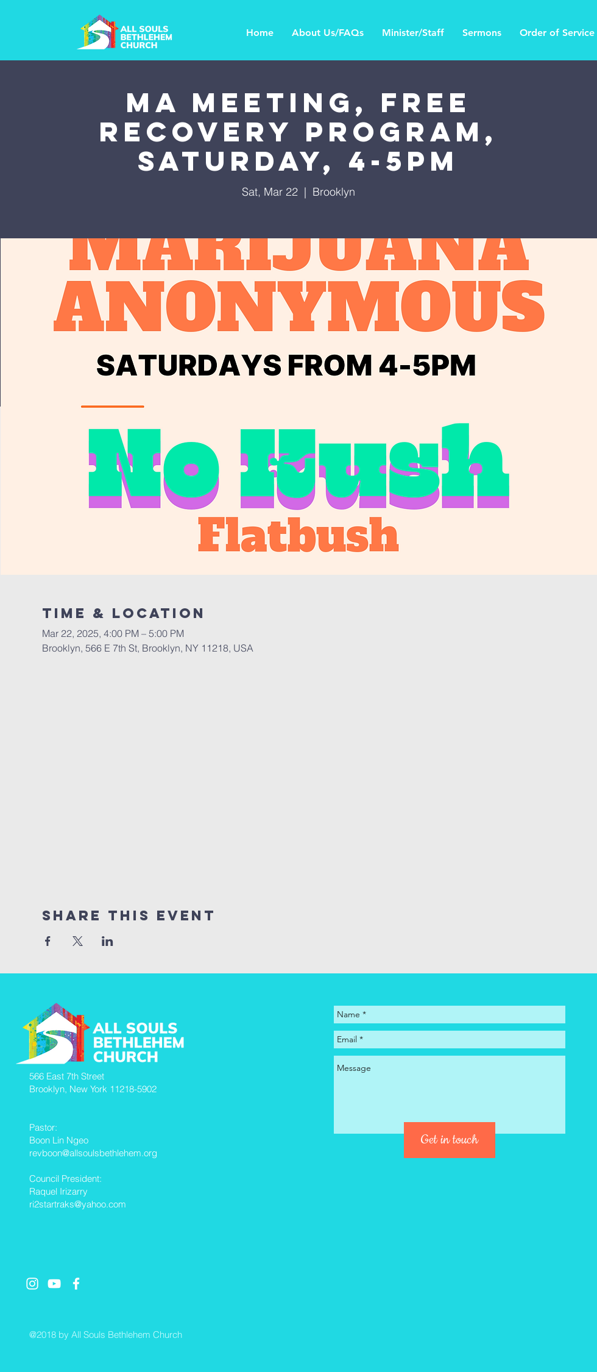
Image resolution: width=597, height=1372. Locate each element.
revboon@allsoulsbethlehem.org (93, 1153)
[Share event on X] (77, 941)
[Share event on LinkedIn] (107, 941)
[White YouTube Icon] (54, 1284)
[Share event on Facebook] (48, 941)
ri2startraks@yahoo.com (77, 1204)
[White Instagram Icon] (32, 1284)
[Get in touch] (449, 1140)
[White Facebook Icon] (76, 1284)
